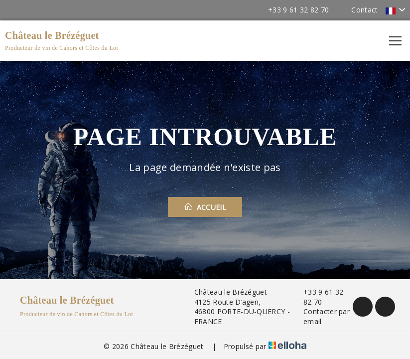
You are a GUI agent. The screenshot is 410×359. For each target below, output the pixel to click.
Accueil (205, 207)
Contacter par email (321, 316)
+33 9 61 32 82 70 (318, 297)
